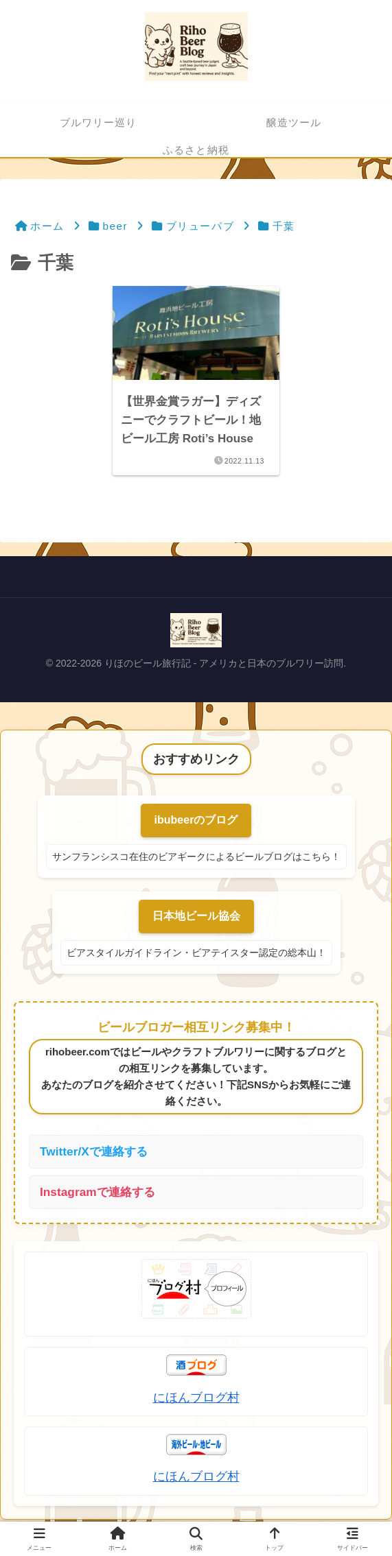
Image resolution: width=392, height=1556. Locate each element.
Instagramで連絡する (100, 1194)
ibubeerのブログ (196, 820)
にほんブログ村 (196, 1400)
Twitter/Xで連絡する (96, 1152)
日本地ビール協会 (196, 916)
